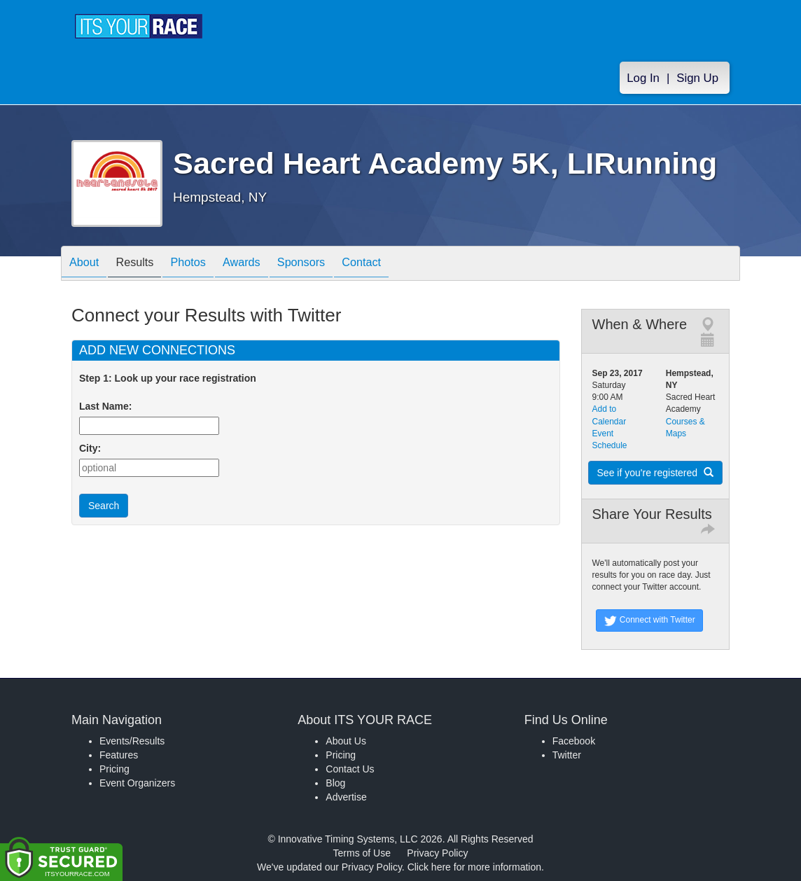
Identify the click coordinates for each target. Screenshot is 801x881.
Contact (399, 264)
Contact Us (350, 769)
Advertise (346, 797)
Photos (205, 264)
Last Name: (108, 406)
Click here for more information (474, 867)
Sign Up (697, 78)
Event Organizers (137, 783)
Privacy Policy (437, 853)
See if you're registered (655, 472)
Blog (335, 783)
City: (90, 448)
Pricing (114, 769)
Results (145, 264)
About (87, 264)
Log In (643, 78)
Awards (265, 264)
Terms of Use (362, 853)
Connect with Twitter (649, 620)
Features (118, 755)
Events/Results (132, 741)
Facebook (573, 741)
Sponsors (332, 264)
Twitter (566, 755)
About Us (346, 741)
